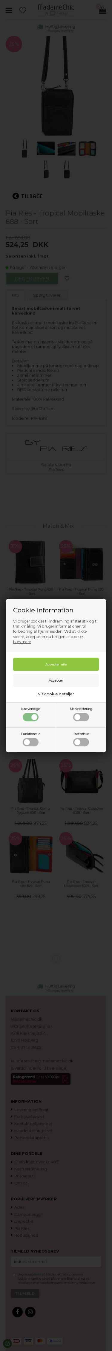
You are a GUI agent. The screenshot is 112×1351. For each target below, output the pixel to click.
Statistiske (81, 739)
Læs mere (22, 642)
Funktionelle (30, 739)
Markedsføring (81, 714)
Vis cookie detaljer (56, 693)
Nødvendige (30, 714)
